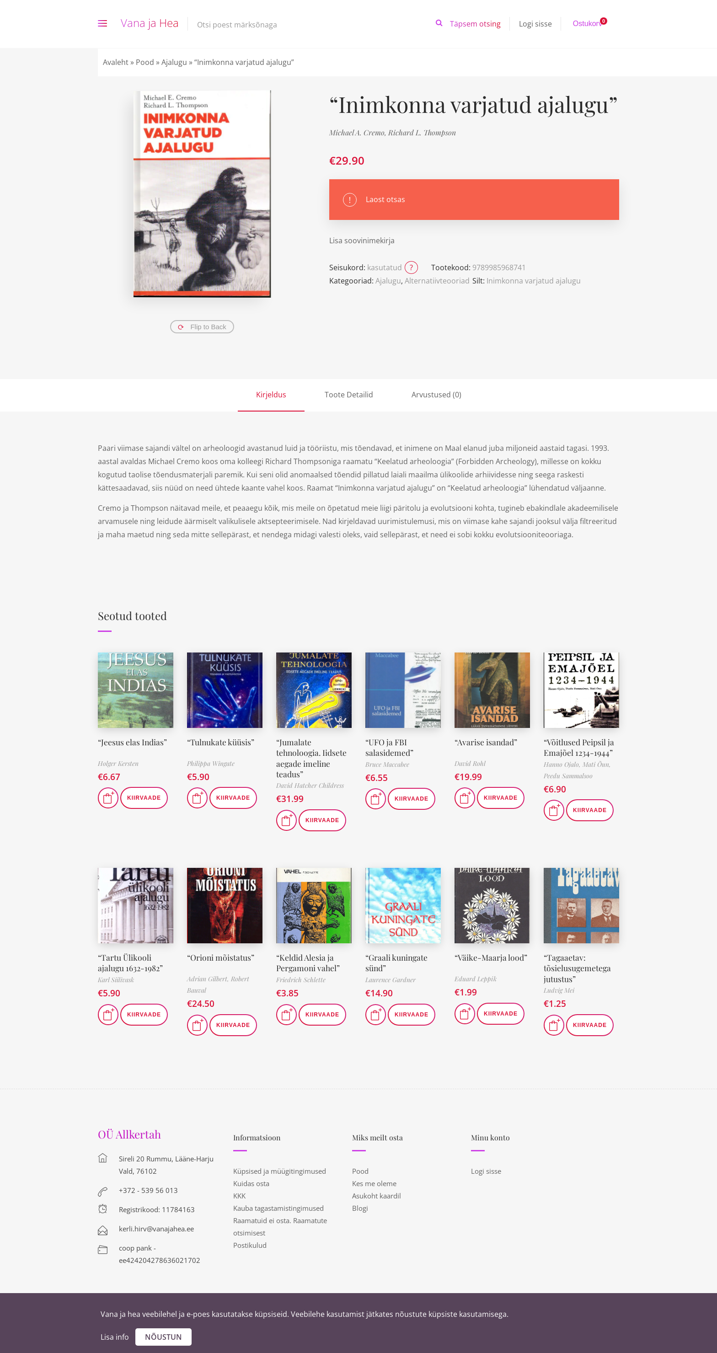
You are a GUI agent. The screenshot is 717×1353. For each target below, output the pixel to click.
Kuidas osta (251, 1183)
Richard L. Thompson (422, 132)
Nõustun (163, 1337)
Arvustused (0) (436, 395)
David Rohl (470, 763)
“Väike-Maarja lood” (491, 957)
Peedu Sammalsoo (568, 775)
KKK (239, 1195)
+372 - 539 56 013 (148, 1190)
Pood (145, 62)
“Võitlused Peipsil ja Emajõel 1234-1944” (579, 747)
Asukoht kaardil (376, 1195)
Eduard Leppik (476, 978)
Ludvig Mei (559, 990)
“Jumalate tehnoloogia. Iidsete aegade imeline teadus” (312, 758)
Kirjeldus (271, 395)
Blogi (360, 1208)
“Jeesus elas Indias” (133, 742)
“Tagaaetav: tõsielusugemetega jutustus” (578, 968)
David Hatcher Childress (310, 785)
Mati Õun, (597, 764)
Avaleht (115, 62)
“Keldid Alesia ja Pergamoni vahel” (309, 962)
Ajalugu (174, 62)
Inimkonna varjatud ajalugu (534, 281)
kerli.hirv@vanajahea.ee (156, 1228)
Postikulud (250, 1245)
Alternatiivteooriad (437, 281)
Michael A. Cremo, (358, 132)
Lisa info (115, 1337)
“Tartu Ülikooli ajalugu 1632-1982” (131, 962)
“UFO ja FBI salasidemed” (389, 747)
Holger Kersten (118, 763)
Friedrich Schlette (301, 979)
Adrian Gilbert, (209, 978)
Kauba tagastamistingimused (278, 1208)
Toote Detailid (349, 395)
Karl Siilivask (116, 979)
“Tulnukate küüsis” (221, 742)
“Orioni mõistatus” (221, 957)
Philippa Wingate (211, 763)
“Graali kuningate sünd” (397, 962)
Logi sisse (535, 24)
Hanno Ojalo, (563, 764)
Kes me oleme (374, 1183)
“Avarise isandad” (486, 742)
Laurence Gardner (390, 979)
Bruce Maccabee (387, 764)
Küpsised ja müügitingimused (279, 1171)
